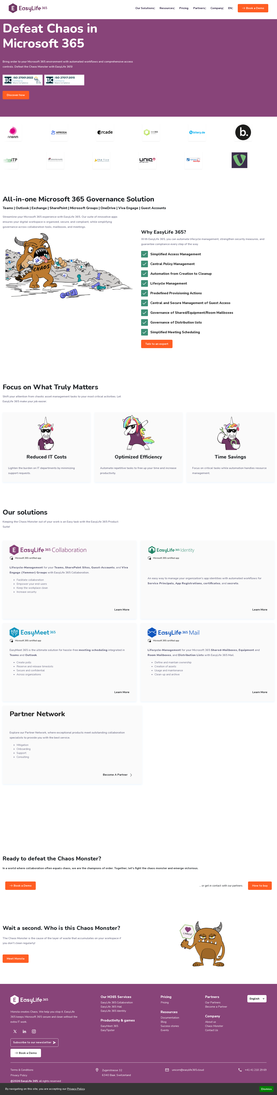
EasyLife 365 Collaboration (116, 1002)
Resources (167, 8)
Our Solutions (145, 8)
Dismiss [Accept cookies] (266, 1089)
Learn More (121, 610)
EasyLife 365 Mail (111, 1007)
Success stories (169, 1026)
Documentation (169, 1018)
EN (230, 8)
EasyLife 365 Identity (113, 1011)
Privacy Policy (18, 1075)
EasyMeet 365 (109, 1026)
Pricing (183, 8)
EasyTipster (107, 1030)
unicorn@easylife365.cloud (186, 1070)
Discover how (16, 95)
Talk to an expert (156, 344)
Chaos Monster (214, 1026)
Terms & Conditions (22, 1070)
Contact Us (212, 1030)
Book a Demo (253, 8)
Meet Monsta (15, 959)
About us (210, 1022)
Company (217, 8)
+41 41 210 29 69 (255, 1070)
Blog (163, 1022)
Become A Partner (119, 775)
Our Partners (213, 1002)
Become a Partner (216, 1007)
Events (164, 1030)
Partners (199, 8)
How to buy (260, 886)
